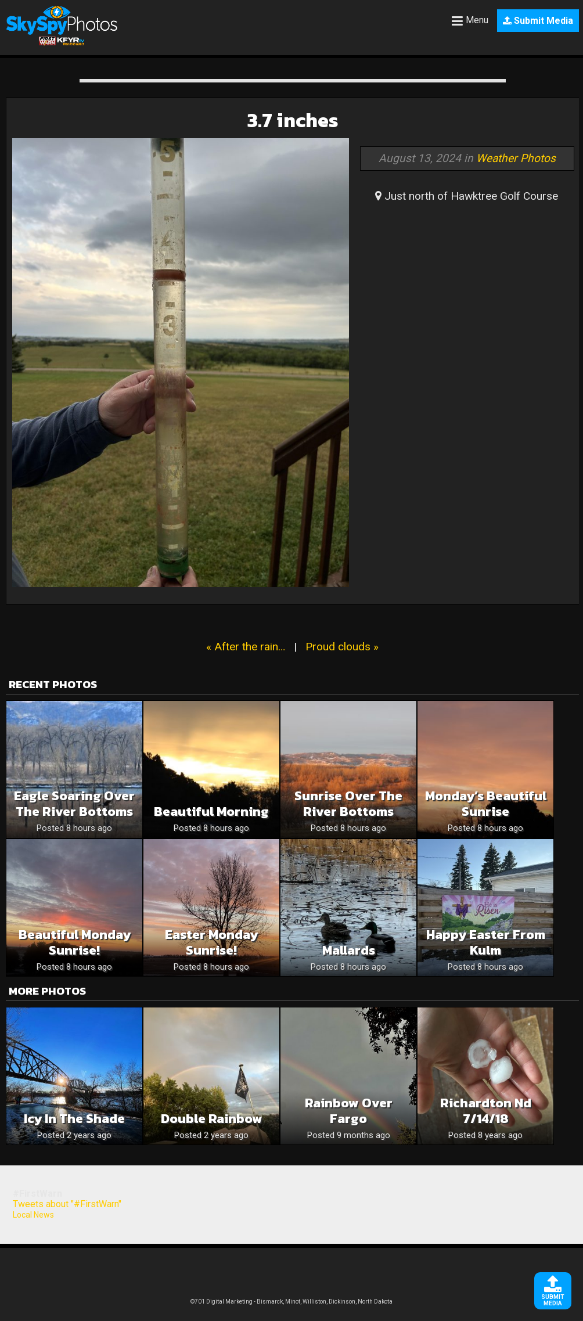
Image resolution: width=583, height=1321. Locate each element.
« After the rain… (245, 646)
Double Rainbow (211, 1118)
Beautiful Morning (211, 811)
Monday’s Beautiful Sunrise (485, 803)
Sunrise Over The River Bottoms (348, 803)
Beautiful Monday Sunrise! (75, 942)
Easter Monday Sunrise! (211, 942)
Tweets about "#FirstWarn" (67, 1204)
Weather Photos (516, 158)
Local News (33, 1214)
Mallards (348, 950)
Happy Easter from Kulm (485, 942)
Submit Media (538, 20)
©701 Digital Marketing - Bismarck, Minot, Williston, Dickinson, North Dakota (291, 1301)
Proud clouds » (342, 646)
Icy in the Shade (74, 1118)
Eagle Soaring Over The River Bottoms (74, 803)
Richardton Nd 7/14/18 (485, 1110)
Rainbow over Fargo (349, 1110)
